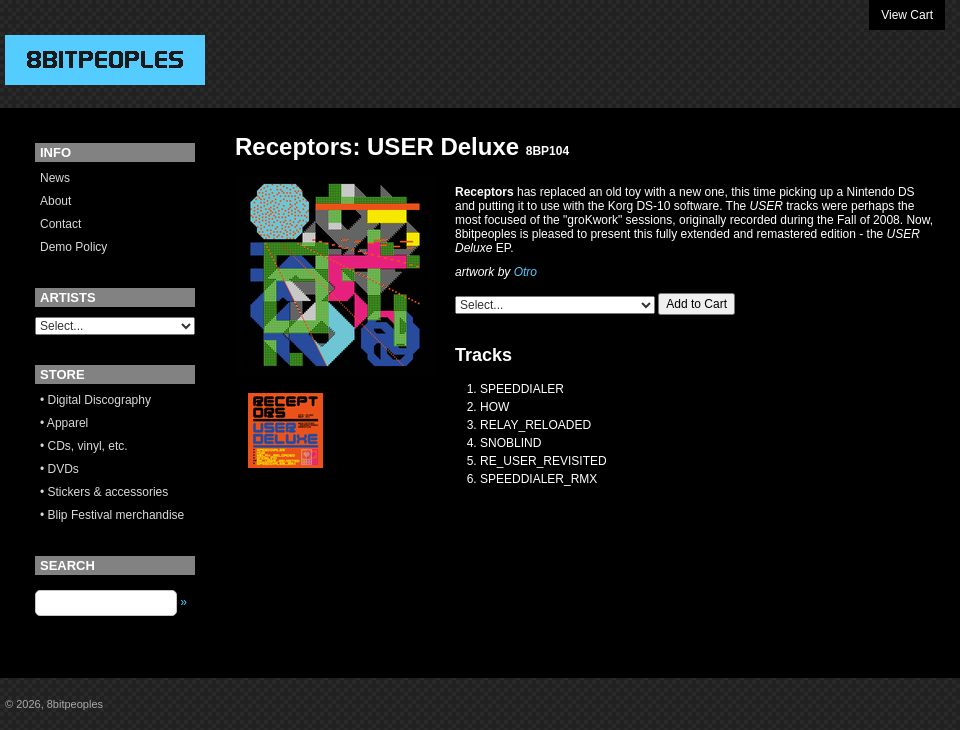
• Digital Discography (95, 400)
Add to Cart (696, 304)
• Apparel (64, 423)
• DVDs (59, 469)
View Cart (907, 15)
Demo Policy (73, 247)
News (55, 178)
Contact (60, 224)
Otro (525, 272)
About (55, 201)
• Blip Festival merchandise (112, 515)
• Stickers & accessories (104, 492)
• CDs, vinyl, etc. (84, 446)
